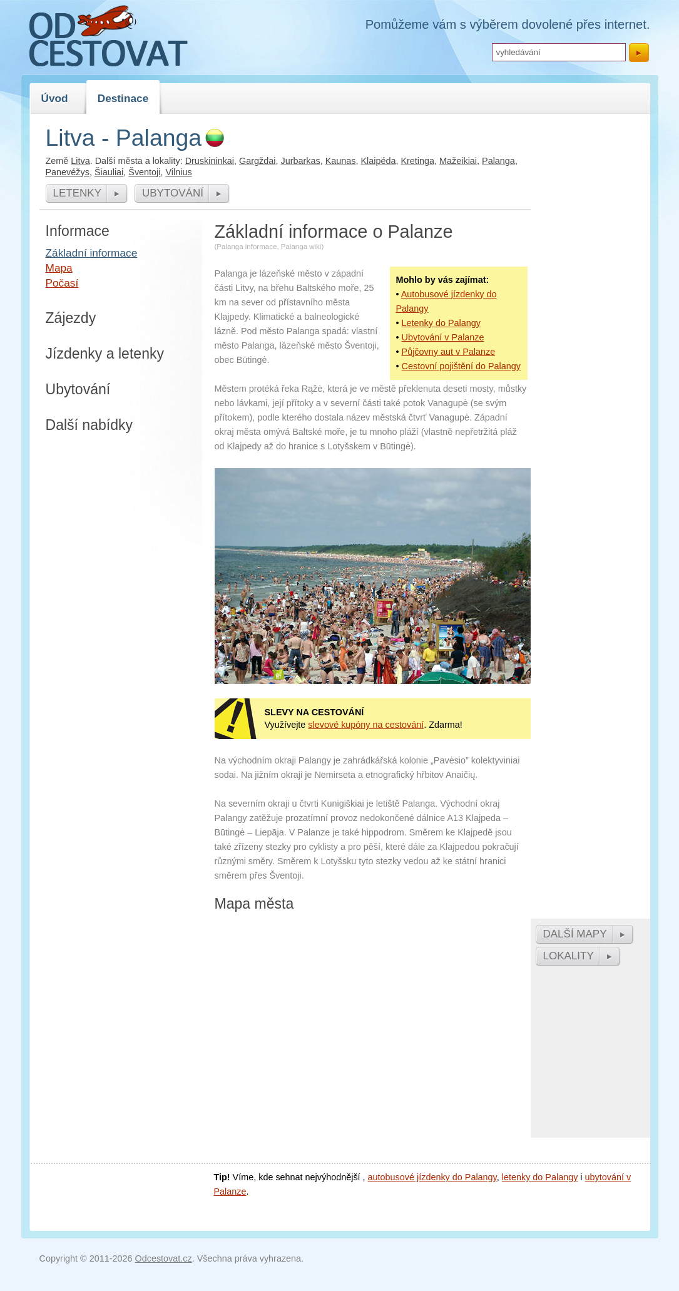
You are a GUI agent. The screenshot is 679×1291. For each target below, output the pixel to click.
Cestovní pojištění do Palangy (461, 366)
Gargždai (257, 161)
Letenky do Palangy (441, 323)
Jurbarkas (300, 161)
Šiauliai (108, 172)
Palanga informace (247, 246)
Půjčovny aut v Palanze (449, 352)
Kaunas (340, 161)
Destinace (123, 98)
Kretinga (417, 161)
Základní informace (92, 253)
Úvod (54, 98)
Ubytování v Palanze (443, 337)
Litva (80, 161)
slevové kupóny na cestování (366, 725)
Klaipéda (378, 161)
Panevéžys (67, 172)
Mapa (59, 268)
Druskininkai (209, 161)
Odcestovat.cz (163, 1258)
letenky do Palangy (540, 1177)
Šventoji (144, 172)
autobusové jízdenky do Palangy (432, 1177)
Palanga (498, 161)
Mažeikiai (458, 161)
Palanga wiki (301, 246)
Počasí (62, 283)
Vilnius (179, 172)
